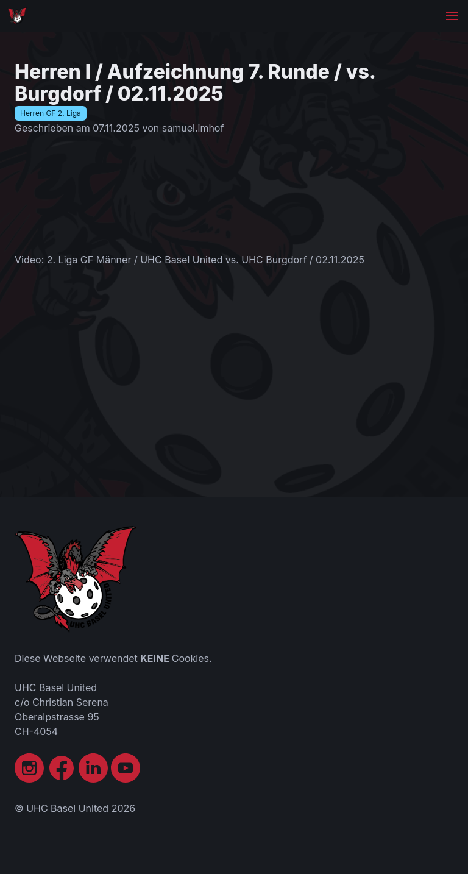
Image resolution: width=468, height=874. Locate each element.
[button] (452, 16)
